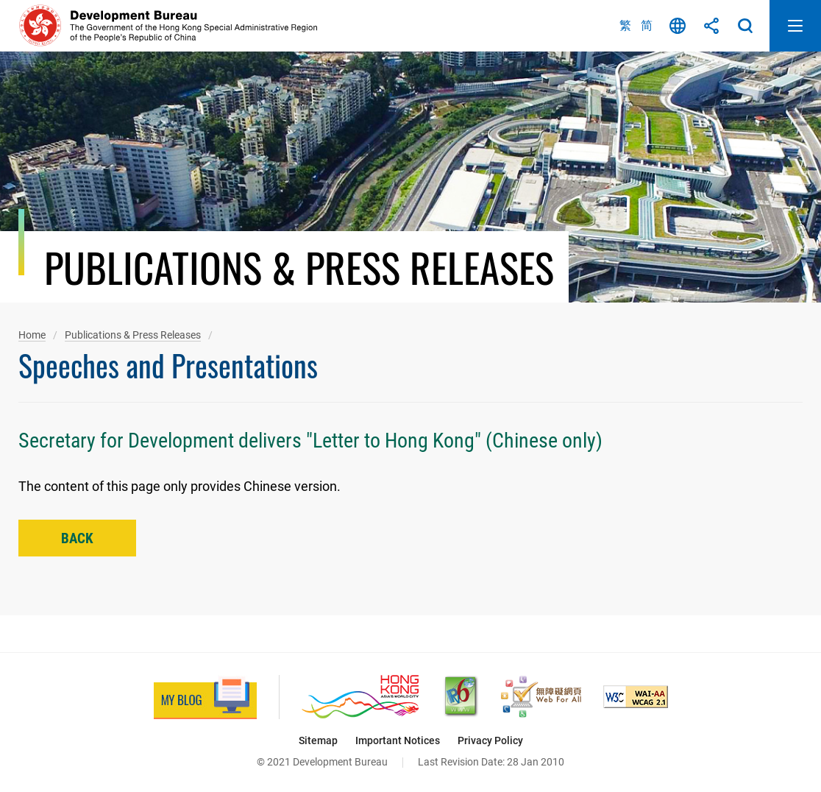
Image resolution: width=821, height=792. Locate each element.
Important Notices (397, 740)
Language (677, 26)
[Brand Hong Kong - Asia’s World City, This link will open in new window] (360, 696)
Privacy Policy (490, 740)
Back (77, 538)
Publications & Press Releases (133, 335)
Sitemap (318, 740)
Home (32, 335)
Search (745, 26)
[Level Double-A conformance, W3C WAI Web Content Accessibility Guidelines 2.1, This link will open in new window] (635, 696)
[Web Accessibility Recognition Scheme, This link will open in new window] (541, 697)
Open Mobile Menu (795, 26)
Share (711, 26)
